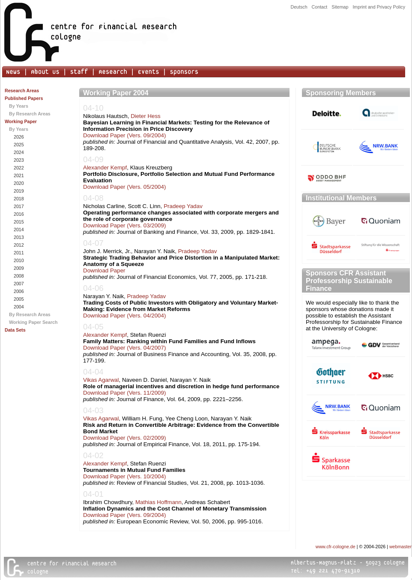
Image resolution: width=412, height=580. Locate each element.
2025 (18, 144)
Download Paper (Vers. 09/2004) (124, 135)
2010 (18, 260)
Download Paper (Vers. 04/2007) (124, 347)
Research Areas (22, 90)
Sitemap (339, 6)
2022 (18, 167)
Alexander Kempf (105, 167)
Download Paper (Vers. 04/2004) (124, 315)
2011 (18, 252)
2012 (18, 245)
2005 (18, 299)
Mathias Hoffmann (158, 502)
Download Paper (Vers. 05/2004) (124, 187)
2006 (18, 291)
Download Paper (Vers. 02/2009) (124, 438)
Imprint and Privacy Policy (378, 6)
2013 (18, 237)
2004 (18, 306)
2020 (18, 183)
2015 (18, 221)
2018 (18, 198)
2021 (18, 175)
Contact (320, 6)
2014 (18, 229)
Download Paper (104, 270)
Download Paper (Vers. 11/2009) (124, 393)
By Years (18, 106)
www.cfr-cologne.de (335, 546)
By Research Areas (30, 113)
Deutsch (298, 6)
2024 (18, 152)
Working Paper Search (33, 322)
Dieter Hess (146, 116)
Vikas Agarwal (101, 380)
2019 (18, 190)
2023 (18, 160)
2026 (18, 136)
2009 (18, 268)
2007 (18, 283)
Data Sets (15, 329)
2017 (18, 206)
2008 (18, 275)
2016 (18, 214)
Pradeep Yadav (183, 206)
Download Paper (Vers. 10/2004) (124, 476)
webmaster (400, 546)
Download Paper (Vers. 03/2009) (124, 225)
